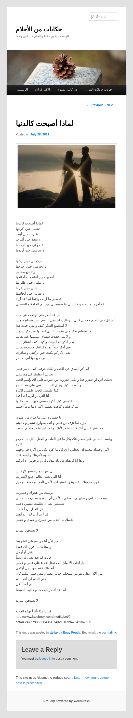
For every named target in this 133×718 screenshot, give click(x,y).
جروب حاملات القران (98, 89)
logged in (45, 658)
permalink (109, 632)
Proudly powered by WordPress (66, 701)
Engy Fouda (72, 632)
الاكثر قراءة (42, 89)
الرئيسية (22, 89)
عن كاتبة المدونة (67, 89)
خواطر (53, 632)
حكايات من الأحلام (39, 29)
